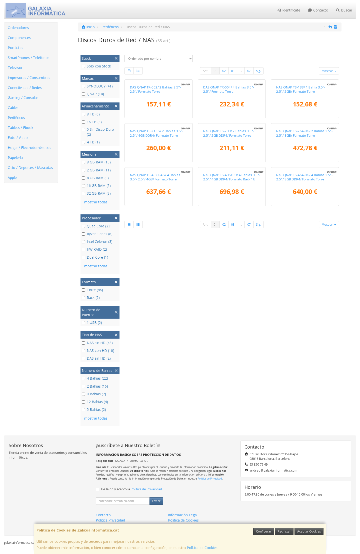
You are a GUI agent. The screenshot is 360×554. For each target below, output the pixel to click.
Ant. (205, 71)
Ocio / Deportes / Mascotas (30, 167)
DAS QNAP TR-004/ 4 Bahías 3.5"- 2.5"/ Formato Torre (228, 142)
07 (249, 71)
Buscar (344, 10)
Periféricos (16, 117)
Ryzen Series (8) (97, 233)
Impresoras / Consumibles (29, 77)
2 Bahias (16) (95, 386)
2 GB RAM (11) (96, 170)
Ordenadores (18, 27)
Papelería (15, 157)
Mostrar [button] (329, 71)
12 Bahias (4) (95, 401)
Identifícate (288, 10)
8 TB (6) (91, 114)
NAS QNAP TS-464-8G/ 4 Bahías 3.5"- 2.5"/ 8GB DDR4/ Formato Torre (304, 335)
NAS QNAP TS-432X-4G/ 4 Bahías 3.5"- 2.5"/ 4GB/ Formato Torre (155, 335)
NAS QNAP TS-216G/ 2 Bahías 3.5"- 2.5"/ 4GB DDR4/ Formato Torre (156, 238)
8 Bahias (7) (94, 394)
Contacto (318, 10)
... (241, 71)
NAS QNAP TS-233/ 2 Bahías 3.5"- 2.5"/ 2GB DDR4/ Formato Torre (228, 238)
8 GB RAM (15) (96, 162)
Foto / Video (18, 137)
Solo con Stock (96, 66)
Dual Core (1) (95, 257)
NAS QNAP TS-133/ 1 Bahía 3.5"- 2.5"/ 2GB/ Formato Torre (300, 142)
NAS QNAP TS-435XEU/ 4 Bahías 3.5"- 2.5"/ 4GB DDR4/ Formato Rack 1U (231, 335)
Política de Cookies (202, 547)
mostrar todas (96, 202)
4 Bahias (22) (95, 378)
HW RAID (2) (94, 249)
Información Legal (183, 515)
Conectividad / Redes (25, 87)
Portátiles (15, 47)
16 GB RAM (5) (96, 185)
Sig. (258, 71)
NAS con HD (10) (98, 350)
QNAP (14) (93, 93)
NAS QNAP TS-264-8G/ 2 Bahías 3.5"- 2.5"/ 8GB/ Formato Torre (304, 238)
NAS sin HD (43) (97, 342)
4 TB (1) (91, 142)
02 (224, 71)
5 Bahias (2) (94, 409)
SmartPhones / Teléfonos (29, 57)
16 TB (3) (92, 121)
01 (215, 71)
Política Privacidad (110, 520)
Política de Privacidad (210, 478)
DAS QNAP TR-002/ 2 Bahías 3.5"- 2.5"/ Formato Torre (155, 142)
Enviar (156, 501)
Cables (13, 107)
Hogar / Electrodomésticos (29, 147)
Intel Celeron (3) (97, 241)
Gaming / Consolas (23, 97)
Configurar (263, 531)
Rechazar (284, 531)
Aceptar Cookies (309, 531)
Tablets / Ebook (20, 127)
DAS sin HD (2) (96, 358)
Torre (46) (92, 289)
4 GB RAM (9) (95, 177)
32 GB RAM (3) (96, 193)
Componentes (19, 37)
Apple (12, 177)
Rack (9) (91, 297)
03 (232, 71)
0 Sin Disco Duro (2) (98, 132)
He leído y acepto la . (132, 489)
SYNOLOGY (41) (97, 86)
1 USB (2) (92, 322)
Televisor (15, 67)
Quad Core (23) (97, 226)
